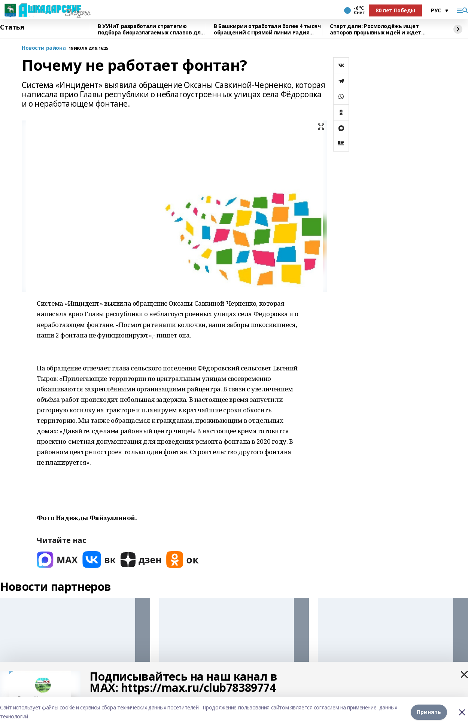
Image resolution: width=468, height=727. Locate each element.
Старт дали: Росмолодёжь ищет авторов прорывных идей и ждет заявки (375, 29)
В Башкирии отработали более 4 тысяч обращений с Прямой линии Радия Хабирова (267, 29)
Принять (429, 711)
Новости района (44, 48)
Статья (12, 27)
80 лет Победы (395, 10)
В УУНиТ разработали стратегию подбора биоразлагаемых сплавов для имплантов (151, 29)
